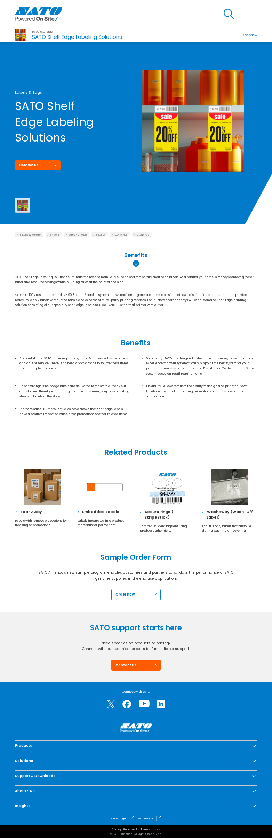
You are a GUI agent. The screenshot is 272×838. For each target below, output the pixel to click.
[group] (192, 107)
